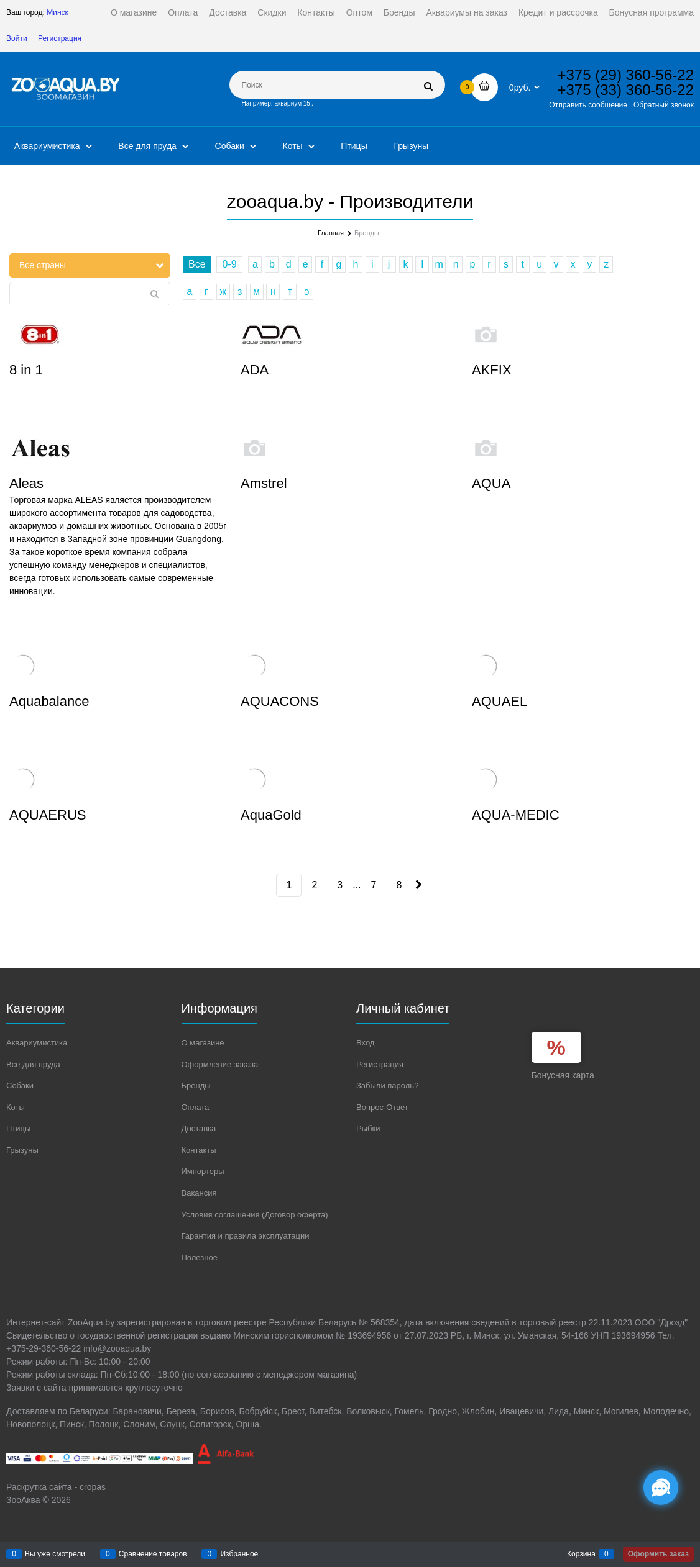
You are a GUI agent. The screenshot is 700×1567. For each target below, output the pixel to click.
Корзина (581, 1554)
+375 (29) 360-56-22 (626, 74)
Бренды (399, 12)
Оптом (359, 12)
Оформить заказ (658, 1554)
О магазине (134, 12)
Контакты (315, 12)
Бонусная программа (651, 12)
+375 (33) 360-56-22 (626, 89)
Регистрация (59, 38)
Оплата (183, 12)
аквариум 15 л (294, 103)
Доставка (227, 12)
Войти (16, 38)
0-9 (229, 264)
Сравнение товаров (153, 1554)
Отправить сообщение (588, 105)
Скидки (271, 12)
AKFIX (492, 369)
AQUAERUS (47, 815)
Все (197, 264)
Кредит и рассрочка (558, 12)
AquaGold (271, 815)
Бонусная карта (563, 1075)
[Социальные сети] (660, 1487)
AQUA (491, 483)
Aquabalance (49, 701)
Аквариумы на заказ (466, 12)
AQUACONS (280, 701)
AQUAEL (499, 701)
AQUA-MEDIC (516, 815)
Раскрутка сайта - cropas (56, 1487)
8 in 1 (26, 369)
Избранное (239, 1554)
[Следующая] (417, 885)
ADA (255, 369)
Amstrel (264, 483)
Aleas (26, 483)
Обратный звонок (663, 105)
